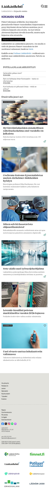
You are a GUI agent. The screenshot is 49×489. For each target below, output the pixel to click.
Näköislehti (4, 391)
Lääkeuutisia (8, 284)
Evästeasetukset (6, 420)
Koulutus (4, 399)
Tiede (5, 149)
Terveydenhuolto (9, 102)
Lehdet (3, 388)
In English (4, 417)
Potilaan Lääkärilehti (22, 53)
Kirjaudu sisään (20, 11)
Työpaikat (4, 396)
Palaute (3, 410)
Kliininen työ (8, 325)
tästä (31, 49)
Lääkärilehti (6, 11)
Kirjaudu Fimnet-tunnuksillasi (13, 39)
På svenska (4, 415)
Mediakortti (4, 386)
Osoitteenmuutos (6, 412)
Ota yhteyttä (5, 383)
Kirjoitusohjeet (5, 394)
